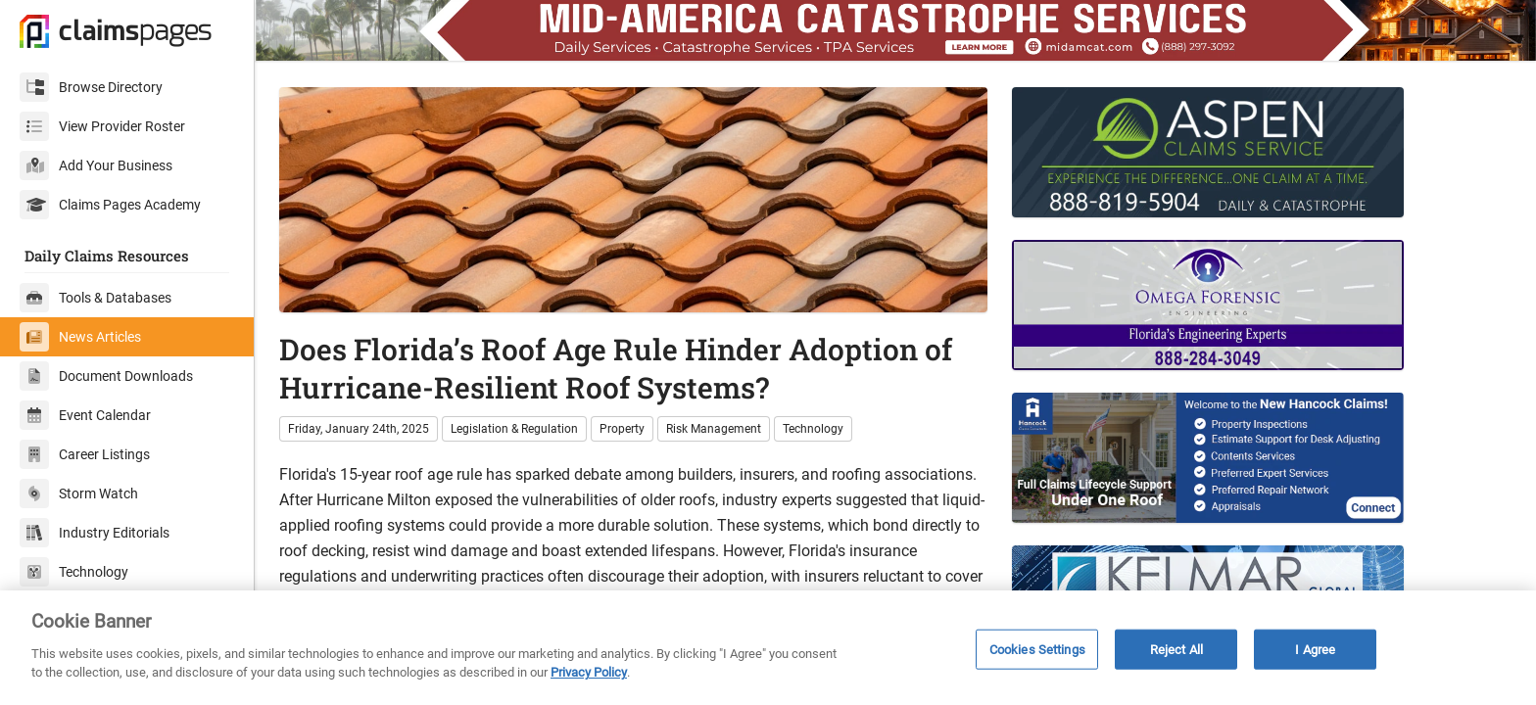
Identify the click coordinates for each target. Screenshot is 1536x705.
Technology (74, 572)
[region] (768, 647)
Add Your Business (96, 165)
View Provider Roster (102, 126)
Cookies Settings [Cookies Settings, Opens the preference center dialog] (1037, 648)
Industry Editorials (94, 532)
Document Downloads (106, 376)
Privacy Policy (589, 672)
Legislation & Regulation (514, 429)
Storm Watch (79, 493)
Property (622, 429)
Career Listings (85, 454)
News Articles (80, 337)
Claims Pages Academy (110, 204)
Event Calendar (85, 415)
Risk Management (713, 429)
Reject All (1176, 648)
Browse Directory (91, 87)
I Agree (1315, 648)
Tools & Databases (95, 297)
